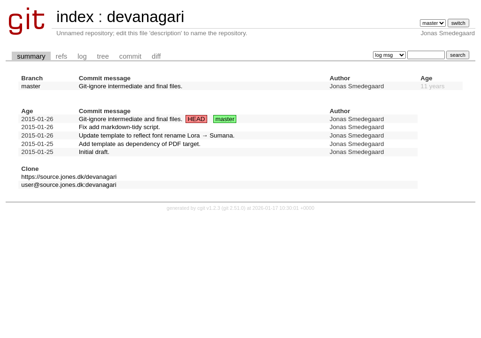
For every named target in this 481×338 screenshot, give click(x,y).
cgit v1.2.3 (208, 208)
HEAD (196, 119)
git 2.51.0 (233, 208)
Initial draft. (94, 151)
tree (103, 56)
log (82, 56)
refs (61, 56)
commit (130, 56)
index (75, 16)
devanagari (145, 16)
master (30, 86)
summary (31, 56)
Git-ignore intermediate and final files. (131, 86)
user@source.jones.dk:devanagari (68, 184)
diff (156, 56)
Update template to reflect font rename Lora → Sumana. (157, 135)
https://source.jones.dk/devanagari (68, 176)
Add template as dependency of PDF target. (140, 143)
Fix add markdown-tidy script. (119, 127)
